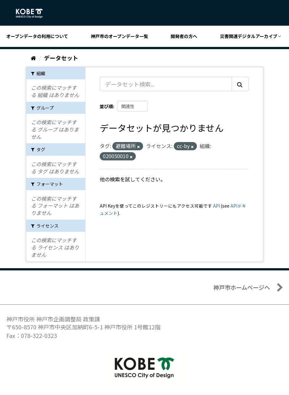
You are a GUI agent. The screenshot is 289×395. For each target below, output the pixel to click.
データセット (61, 58)
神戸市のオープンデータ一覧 (119, 36)
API (216, 206)
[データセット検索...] (166, 84)
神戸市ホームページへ (241, 287)
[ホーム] (33, 58)
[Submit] (240, 84)
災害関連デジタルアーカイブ (248, 36)
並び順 (106, 106)
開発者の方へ (184, 36)
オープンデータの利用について (37, 36)
